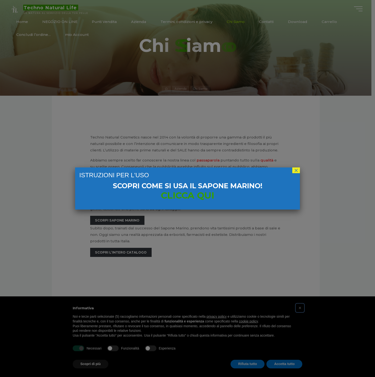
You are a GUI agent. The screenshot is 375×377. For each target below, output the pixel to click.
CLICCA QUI (187, 195)
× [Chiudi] (296, 170)
